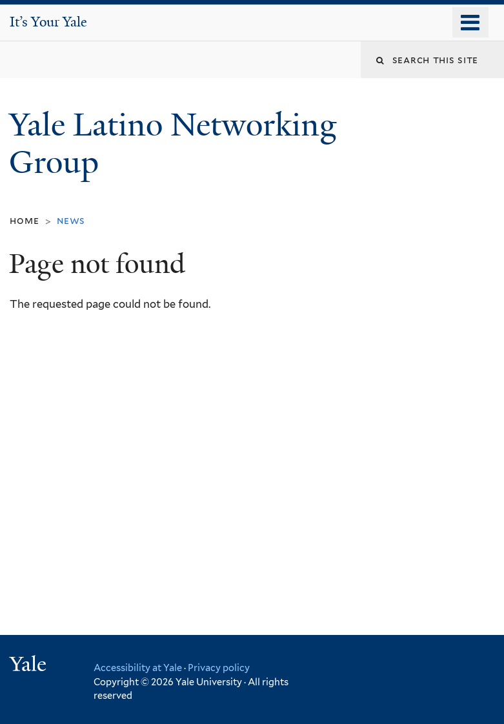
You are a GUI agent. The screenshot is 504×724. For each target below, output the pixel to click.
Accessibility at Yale (138, 667)
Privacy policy (219, 667)
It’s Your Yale (48, 22)
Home (24, 220)
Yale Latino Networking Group (173, 144)
